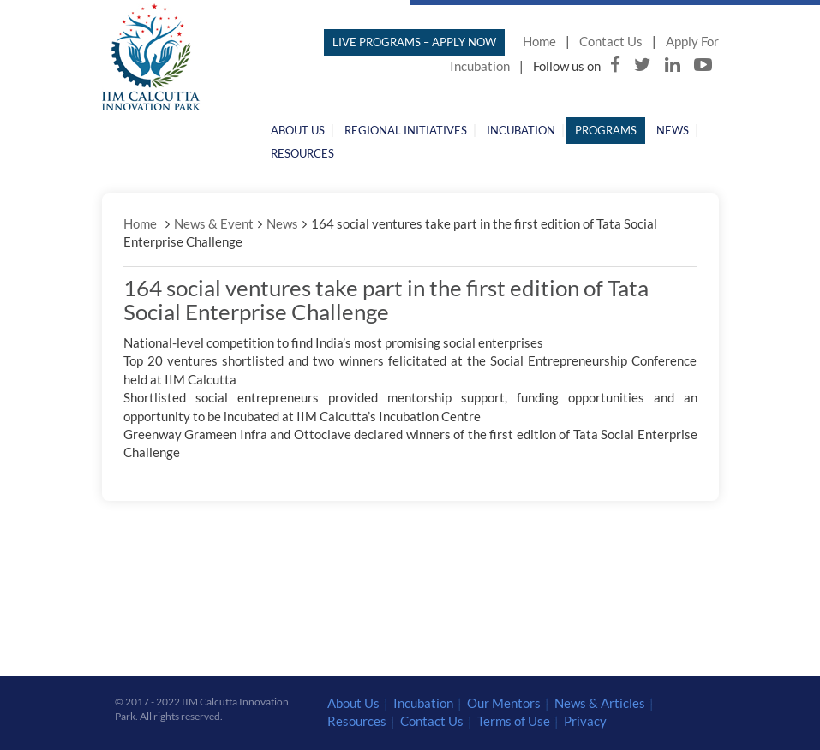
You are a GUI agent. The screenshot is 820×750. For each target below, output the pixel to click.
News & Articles (599, 703)
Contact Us (611, 41)
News (672, 130)
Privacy (585, 721)
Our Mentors (504, 703)
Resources (302, 153)
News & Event (214, 223)
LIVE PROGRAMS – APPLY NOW (414, 42)
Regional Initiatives (405, 130)
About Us (298, 130)
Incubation (521, 130)
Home (539, 41)
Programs (606, 130)
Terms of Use (513, 721)
